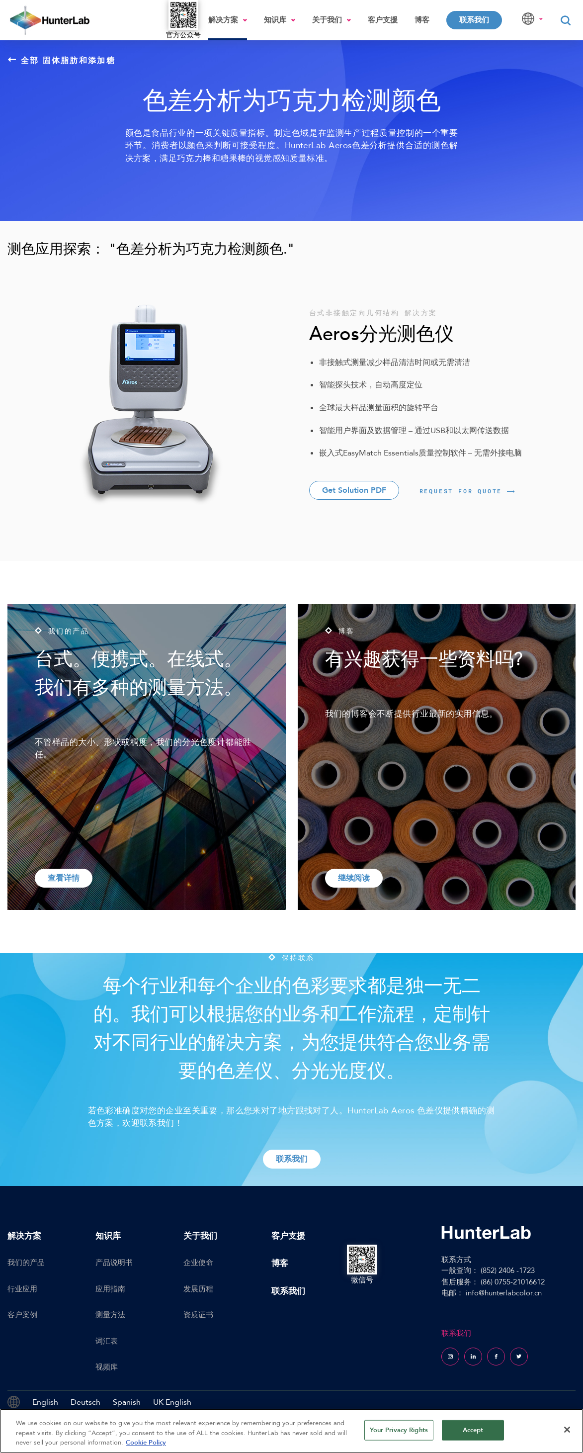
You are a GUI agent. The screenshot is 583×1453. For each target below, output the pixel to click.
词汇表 (106, 1341)
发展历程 (198, 1289)
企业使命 (198, 1263)
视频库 (106, 1367)
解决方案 (223, 20)
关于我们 (327, 20)
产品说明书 (114, 1263)
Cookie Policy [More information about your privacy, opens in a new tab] (146, 1442)
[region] (291, 1431)
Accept (473, 1429)
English (45, 1402)
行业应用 (22, 1289)
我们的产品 (26, 1263)
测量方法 (110, 1315)
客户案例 (22, 1315)
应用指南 (110, 1289)
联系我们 (474, 20)
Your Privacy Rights (399, 1429)
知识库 (275, 20)
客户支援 (383, 20)
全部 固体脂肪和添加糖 (61, 60)
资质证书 (198, 1315)
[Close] (567, 1430)
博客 (422, 20)
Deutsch (85, 1402)
